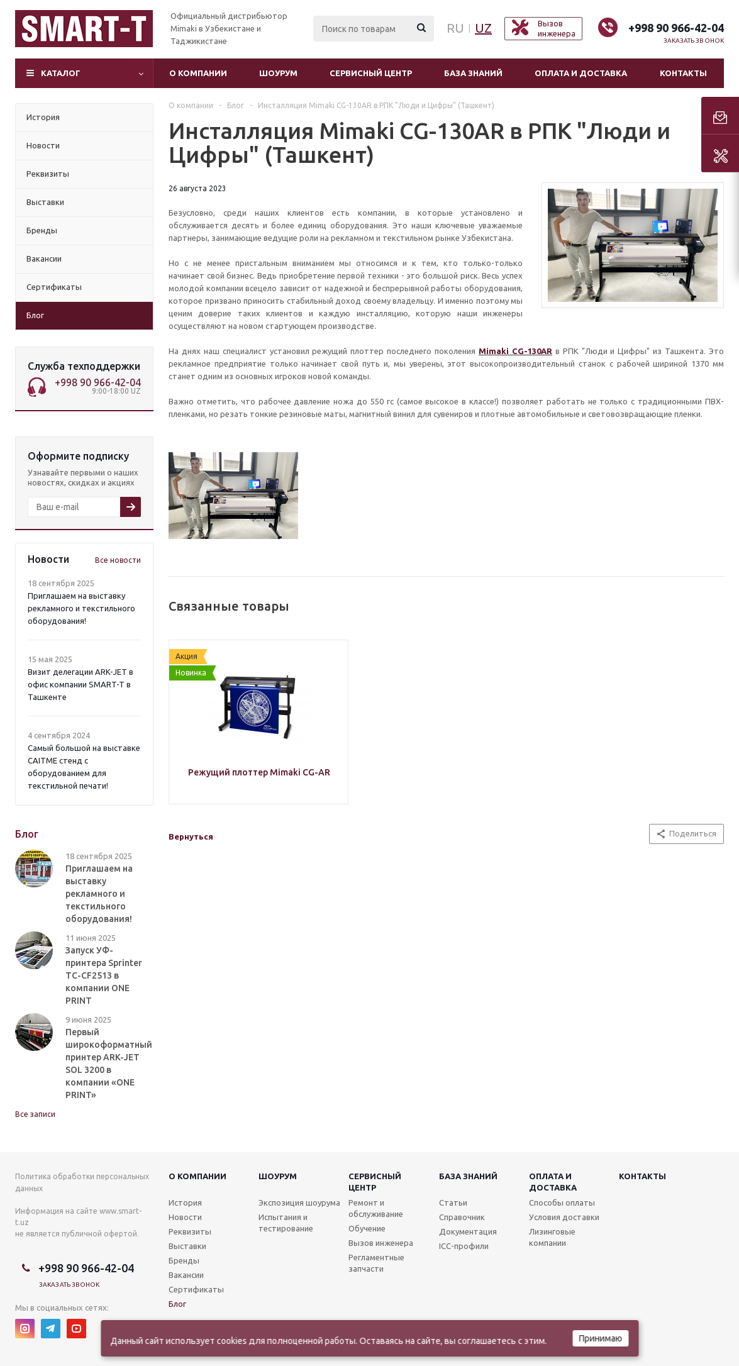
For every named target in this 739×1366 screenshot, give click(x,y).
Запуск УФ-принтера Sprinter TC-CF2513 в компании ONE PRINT (103, 975)
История (185, 1202)
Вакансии (186, 1274)
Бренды (184, 1260)
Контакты (683, 73)
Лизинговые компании (552, 1237)
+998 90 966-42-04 (676, 27)
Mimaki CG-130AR (515, 351)
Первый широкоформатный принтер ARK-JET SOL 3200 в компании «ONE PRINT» (108, 1063)
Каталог (61, 73)
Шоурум (278, 73)
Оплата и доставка (581, 73)
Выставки (187, 1245)
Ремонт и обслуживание (375, 1208)
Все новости (118, 560)
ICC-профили (464, 1245)
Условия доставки (564, 1217)
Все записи (35, 1114)
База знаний (473, 73)
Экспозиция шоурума (299, 1202)
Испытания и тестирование (285, 1223)
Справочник (462, 1217)
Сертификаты (196, 1289)
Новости (185, 1217)
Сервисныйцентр (374, 1182)
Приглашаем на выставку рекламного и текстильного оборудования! (81, 608)
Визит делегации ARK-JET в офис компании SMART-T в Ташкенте (80, 684)
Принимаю (600, 1338)
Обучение (367, 1228)
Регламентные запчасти (376, 1263)
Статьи (453, 1202)
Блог (177, 1303)
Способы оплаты (562, 1202)
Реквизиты (190, 1231)
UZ (483, 28)
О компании (198, 73)
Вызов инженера (380, 1242)
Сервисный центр (371, 73)
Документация (468, 1231)
